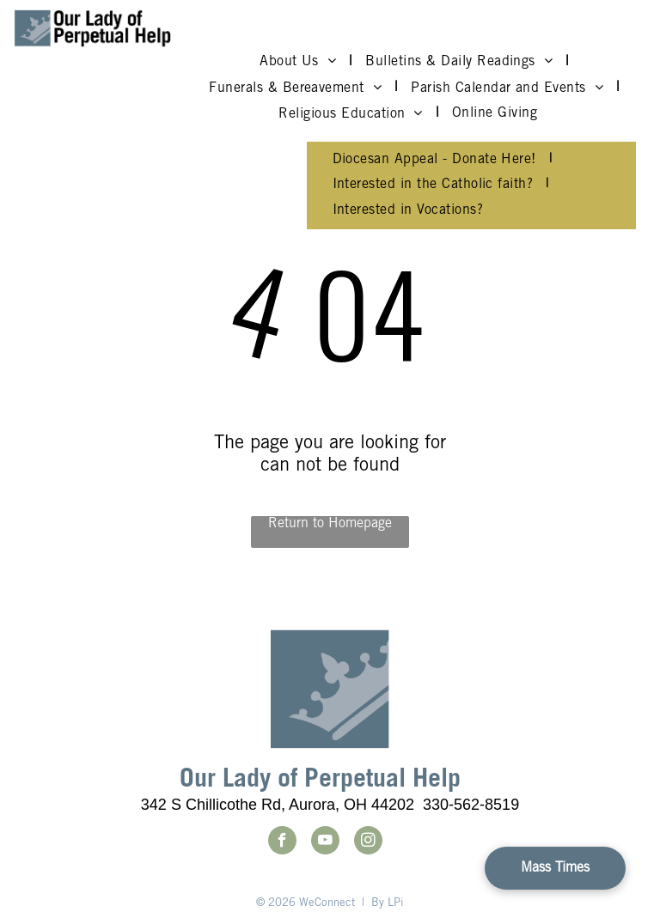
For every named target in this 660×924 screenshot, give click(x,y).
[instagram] (368, 842)
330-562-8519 (471, 804)
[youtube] (325, 842)
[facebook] (282, 842)
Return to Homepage (330, 524)
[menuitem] (299, 62)
